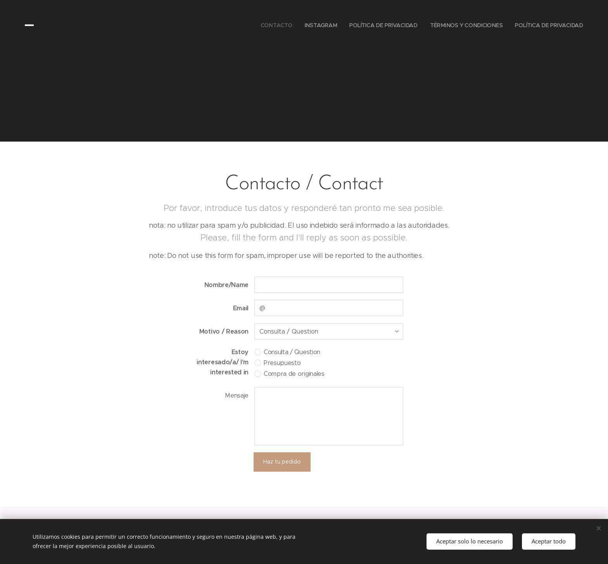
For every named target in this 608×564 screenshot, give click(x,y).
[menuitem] (277, 25)
